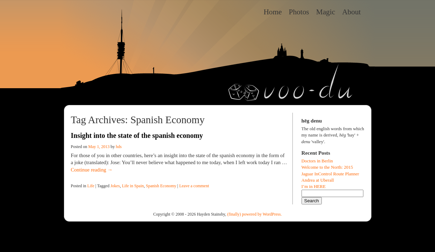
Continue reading (92, 170)
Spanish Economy (161, 185)
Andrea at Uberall (318, 180)
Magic (325, 12)
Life (90, 185)
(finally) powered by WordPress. (254, 214)
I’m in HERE (314, 186)
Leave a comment (194, 185)
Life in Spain (133, 185)
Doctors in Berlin (317, 160)
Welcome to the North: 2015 (327, 167)
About (351, 12)
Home (272, 12)
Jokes (115, 185)
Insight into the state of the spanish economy (137, 135)
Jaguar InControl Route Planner (330, 173)
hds (119, 146)
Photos (299, 12)
